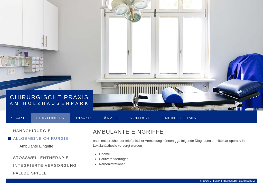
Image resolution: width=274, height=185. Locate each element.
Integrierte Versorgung (50, 166)
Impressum (235, 181)
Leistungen (56, 118)
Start (23, 118)
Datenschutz (252, 181)
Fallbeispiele (36, 173)
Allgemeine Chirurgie (46, 139)
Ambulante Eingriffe (42, 146)
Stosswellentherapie (46, 158)
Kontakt (145, 118)
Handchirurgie (37, 131)
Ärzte (116, 118)
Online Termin (184, 118)
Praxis (90, 118)
